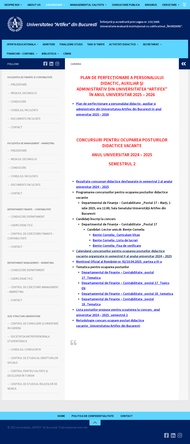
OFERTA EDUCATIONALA (21, 44)
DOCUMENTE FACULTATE (25, 118)
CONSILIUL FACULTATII (24, 110)
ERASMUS (151, 4)
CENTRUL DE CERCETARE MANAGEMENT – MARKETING (33, 289)
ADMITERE (49, 44)
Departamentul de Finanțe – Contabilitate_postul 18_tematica (127, 293)
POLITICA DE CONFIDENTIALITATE (93, 416)
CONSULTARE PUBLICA (126, 4)
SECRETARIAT (151, 44)
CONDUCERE (18, 101)
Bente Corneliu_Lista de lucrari (115, 240)
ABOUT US (34, 4)
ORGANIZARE (54, 4)
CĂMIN (67, 53)
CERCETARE (169, 4)
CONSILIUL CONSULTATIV (26, 349)
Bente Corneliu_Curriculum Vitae (116, 235)
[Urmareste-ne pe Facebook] (45, 63)
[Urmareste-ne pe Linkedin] (51, 63)
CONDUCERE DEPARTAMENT (28, 216)
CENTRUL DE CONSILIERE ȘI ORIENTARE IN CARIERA (32, 326)
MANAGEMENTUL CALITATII (87, 4)
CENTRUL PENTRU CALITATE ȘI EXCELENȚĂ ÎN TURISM (27, 373)
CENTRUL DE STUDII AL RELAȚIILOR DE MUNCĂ (32, 386)
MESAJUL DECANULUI (24, 93)
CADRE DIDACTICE (22, 225)
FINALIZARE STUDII (71, 44)
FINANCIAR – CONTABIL (21, 53)
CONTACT (16, 127)
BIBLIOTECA (49, 53)
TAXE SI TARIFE (96, 44)
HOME (61, 416)
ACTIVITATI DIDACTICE (122, 44)
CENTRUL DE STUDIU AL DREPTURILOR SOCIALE (32, 360)
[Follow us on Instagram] (57, 63)
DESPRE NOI (11, 4)
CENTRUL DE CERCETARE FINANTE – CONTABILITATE (30, 236)
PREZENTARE (19, 84)
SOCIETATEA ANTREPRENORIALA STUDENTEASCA (28, 339)
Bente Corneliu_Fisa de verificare (117, 245)
